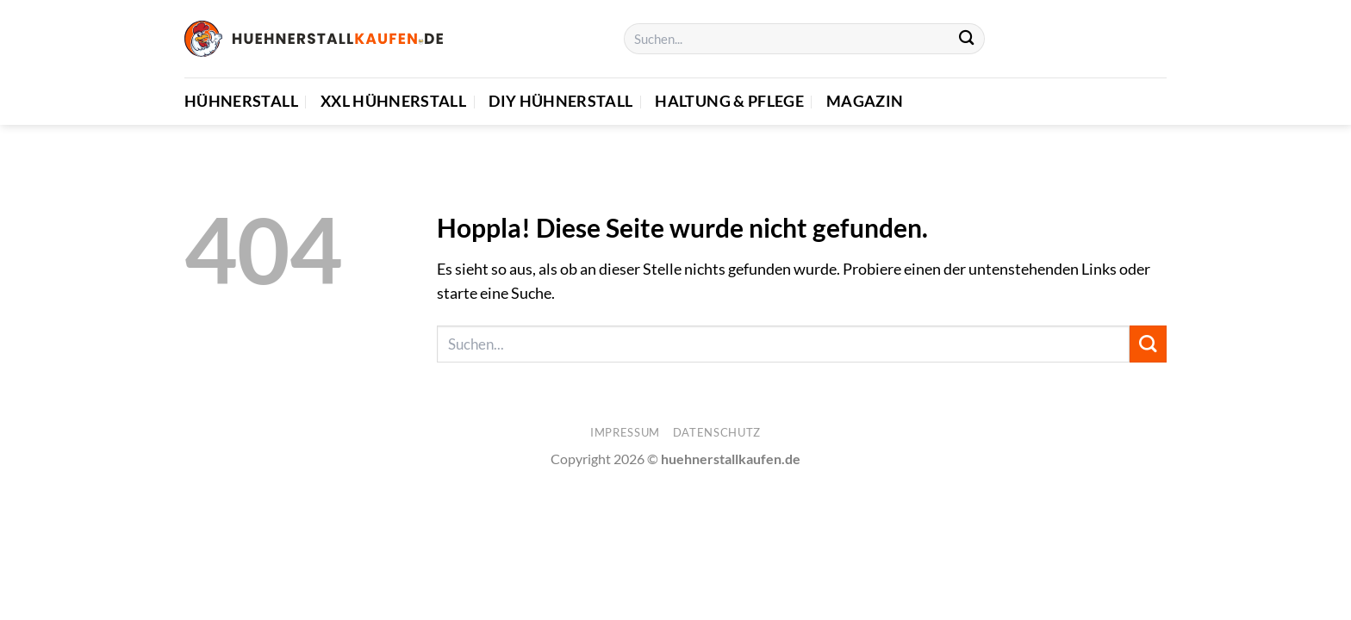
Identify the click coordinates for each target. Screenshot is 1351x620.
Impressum (625, 432)
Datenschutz (717, 432)
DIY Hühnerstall (560, 101)
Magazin (864, 101)
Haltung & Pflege (729, 101)
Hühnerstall (241, 101)
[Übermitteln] (966, 39)
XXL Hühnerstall (393, 101)
